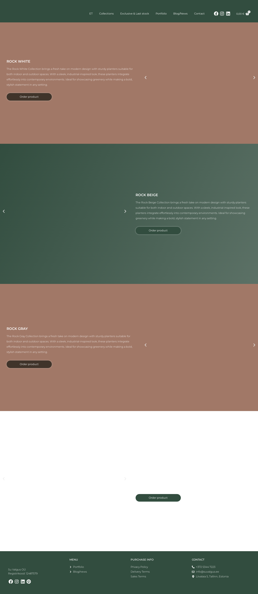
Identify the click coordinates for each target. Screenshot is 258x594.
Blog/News (180, 13)
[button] (145, 78)
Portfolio (161, 13)
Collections (106, 13)
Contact (199, 13)
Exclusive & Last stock (134, 13)
